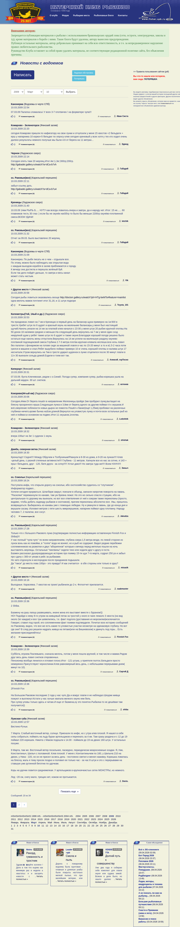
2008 (104, 816)
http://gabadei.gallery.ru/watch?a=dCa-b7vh (33, 164)
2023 (93, 819)
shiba (124, 709)
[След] (24, 804)
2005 (84, 816)
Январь (15, 822)
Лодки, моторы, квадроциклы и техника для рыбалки (150, 884)
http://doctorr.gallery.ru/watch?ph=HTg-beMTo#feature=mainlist (93, 297)
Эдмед (123, 144)
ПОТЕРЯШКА (150, 79)
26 (105, 825)
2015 (40, 819)
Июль (64, 822)
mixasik (123, 567)
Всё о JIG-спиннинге (149, 849)
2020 (73, 819)
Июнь (56, 822)
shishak (123, 440)
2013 (26, 819)
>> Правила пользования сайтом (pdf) (151, 71)
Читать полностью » (66, 881)
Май (50, 822)
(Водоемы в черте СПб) (30, 104)
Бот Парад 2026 (146, 855)
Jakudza (122, 516)
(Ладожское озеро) (26, 153)
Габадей (122, 169)
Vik (125, 280)
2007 (98, 816)
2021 (80, 819)
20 (80, 825)
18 (72, 825)
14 (55, 825)
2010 (118, 816)
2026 (113, 819)
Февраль (24, 822)
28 (114, 825)
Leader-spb (69, 851)
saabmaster (121, 589)
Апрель (42, 822)
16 (63, 825)
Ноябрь (103, 822)
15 (59, 825)
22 (88, 825)
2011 (13, 819)
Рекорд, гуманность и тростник (34, 857)
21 (84, 825)
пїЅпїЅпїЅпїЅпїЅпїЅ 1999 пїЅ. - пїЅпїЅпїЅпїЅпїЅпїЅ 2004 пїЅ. (42, 816)
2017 (53, 819)
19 (76, 825)
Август (71, 822)
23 (93, 825)
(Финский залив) (34, 125)
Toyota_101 (121, 305)
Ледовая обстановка (83, 73)
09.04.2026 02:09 (147, 852)
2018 (60, 819)
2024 (100, 819)
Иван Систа (121, 116)
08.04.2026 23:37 (147, 858)
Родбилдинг (145, 876)
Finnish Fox (121, 637)
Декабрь (113, 822)
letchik (123, 221)
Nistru (29, 849)
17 (68, 825)
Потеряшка (79, 79)
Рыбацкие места (81, 15)
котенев (123, 384)
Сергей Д (122, 671)
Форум (65, 15)
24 (97, 825)
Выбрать (70, 91)
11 (43, 825)
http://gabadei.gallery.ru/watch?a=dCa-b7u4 (34, 189)
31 (12, 829)
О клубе (54, 15)
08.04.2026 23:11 (147, 864)
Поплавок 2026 (146, 861)
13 (51, 825)
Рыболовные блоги (104, 15)
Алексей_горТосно (117, 360)
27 (109, 825)
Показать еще (70, 791)
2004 (78, 816)
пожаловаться (104, 116)
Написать (22, 74)
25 (101, 825)
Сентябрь (82, 822)
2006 (91, 816)
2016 (46, 819)
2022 (86, 819)
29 (118, 825)
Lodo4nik (122, 419)
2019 (66, 819)
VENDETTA (108, 851)
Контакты (123, 15)
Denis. (123, 781)
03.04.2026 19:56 (155, 922)
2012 (20, 819)
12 (47, 825)
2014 (33, 819)
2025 (106, 819)
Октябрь (93, 822)
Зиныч (123, 468)
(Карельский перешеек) (34, 177)
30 (122, 825)
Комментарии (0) (26, 116)
